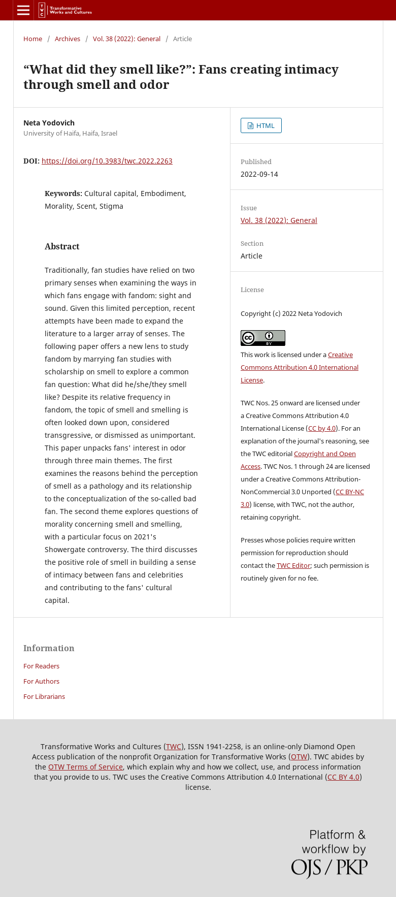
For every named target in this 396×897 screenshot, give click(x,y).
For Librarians (44, 696)
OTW (299, 756)
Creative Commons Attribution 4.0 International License (299, 367)
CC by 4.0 (322, 428)
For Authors (41, 681)
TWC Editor (293, 565)
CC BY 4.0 (343, 777)
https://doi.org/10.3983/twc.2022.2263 (107, 161)
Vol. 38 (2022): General (126, 38)
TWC (173, 746)
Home (32, 38)
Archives (67, 38)
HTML (265, 125)
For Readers (41, 665)
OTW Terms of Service (85, 767)
